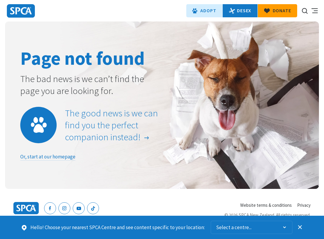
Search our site (304, 11)
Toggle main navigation (314, 10)
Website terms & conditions (266, 205)
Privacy (304, 205)
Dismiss (300, 227)
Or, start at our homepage (47, 156)
